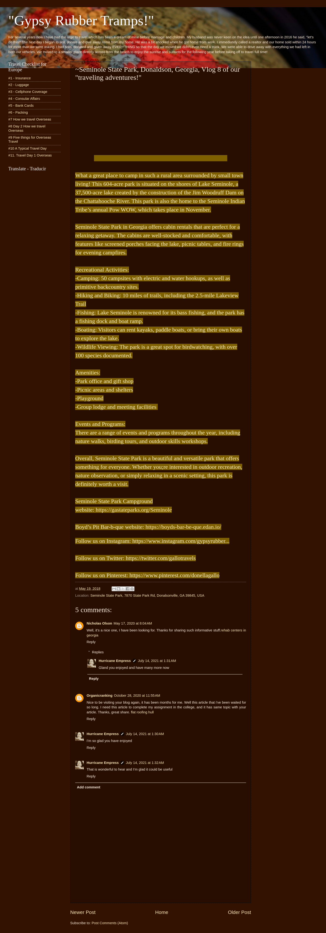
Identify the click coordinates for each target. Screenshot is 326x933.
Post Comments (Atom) (110, 923)
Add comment (88, 787)
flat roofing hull (142, 712)
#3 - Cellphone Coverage (27, 92)
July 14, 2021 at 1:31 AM (157, 661)
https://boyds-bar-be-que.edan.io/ (183, 527)
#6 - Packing (18, 112)
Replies (98, 652)
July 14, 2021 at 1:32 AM (145, 763)
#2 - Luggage (18, 85)
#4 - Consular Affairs (24, 99)
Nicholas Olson (99, 623)
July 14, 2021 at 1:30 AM (145, 734)
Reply (91, 642)
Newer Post (82, 912)
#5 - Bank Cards (21, 105)
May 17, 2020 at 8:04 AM (133, 623)
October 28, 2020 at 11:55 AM (137, 695)
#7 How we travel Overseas (29, 119)
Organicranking (100, 695)
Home (161, 912)
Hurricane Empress (115, 661)
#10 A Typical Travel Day (27, 148)
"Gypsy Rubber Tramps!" (81, 20)
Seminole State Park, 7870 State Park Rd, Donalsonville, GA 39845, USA (147, 595)
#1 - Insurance (19, 78)
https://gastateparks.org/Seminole (134, 510)
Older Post (239, 912)
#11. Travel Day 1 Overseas (30, 155)
